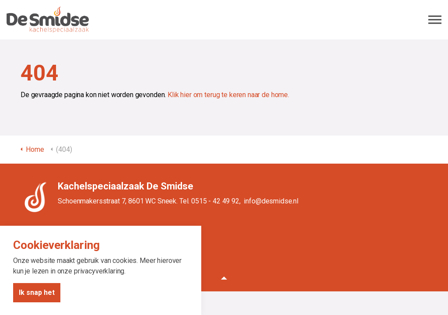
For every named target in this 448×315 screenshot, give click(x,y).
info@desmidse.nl (271, 201)
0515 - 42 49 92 (215, 201)
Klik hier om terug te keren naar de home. (228, 95)
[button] (224, 278)
